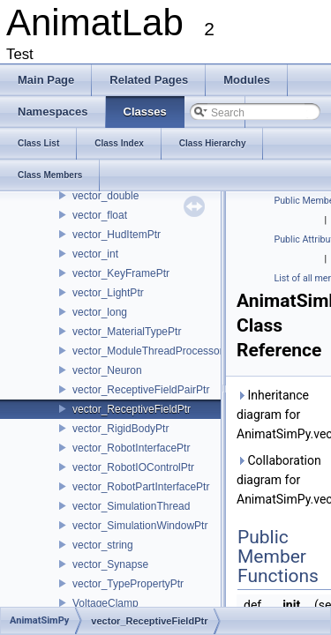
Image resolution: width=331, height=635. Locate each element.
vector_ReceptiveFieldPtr (131, 409)
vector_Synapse (110, 564)
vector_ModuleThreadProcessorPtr (154, 351)
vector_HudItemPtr (116, 234)
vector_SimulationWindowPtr (139, 525)
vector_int (95, 254)
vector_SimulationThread (131, 506)
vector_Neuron (107, 370)
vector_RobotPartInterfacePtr (140, 487)
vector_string (102, 545)
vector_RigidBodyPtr (120, 428)
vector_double (105, 196)
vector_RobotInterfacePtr (131, 448)
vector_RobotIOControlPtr (133, 467)
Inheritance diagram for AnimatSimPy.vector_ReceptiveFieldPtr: (280, 414)
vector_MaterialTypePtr (126, 331)
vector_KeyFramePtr (120, 273)
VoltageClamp (105, 603)
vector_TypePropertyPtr (128, 584)
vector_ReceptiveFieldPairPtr (140, 390)
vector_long (99, 312)
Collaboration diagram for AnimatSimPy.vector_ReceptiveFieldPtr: (280, 479)
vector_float (99, 215)
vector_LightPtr (108, 293)
